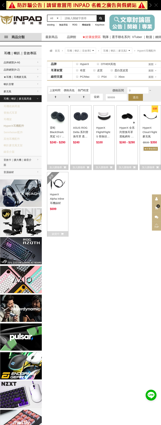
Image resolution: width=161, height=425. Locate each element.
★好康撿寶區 (91, 37)
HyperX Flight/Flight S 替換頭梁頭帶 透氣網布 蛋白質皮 (103, 136)
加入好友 (151, 395)
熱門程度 (83, 91)
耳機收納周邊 (12, 106)
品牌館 (71, 37)
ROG (74, 25)
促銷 (96, 96)
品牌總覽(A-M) (12, 62)
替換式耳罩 (10, 112)
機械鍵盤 (86, 25)
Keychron (100, 25)
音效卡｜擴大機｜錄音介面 (17, 162)
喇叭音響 (9, 84)
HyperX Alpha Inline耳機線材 (57, 199)
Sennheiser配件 (13, 132)
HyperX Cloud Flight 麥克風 (150, 132)
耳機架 (8, 119)
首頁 (57, 50)
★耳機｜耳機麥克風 (15, 76)
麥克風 (7, 91)
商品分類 (14, 37)
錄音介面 (9, 151)
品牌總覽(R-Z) (12, 69)
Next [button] (149, 5)
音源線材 (9, 172)
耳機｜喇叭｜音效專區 (20, 53)
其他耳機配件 (12, 138)
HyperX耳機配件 (14, 125)
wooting (50, 25)
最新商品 (51, 37)
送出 (136, 97)
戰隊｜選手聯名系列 (116, 37)
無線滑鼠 (63, 25)
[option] (76, 5)
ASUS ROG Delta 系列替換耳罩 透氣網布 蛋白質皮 (80, 136)
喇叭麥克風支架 (13, 145)
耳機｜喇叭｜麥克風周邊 (17, 98)
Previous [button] (4, 5)
